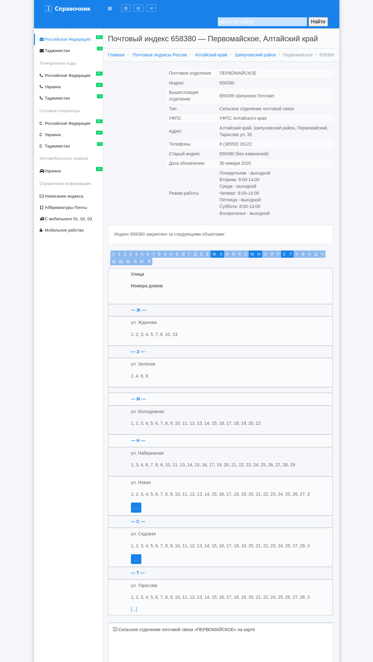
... (137, 514)
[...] (135, 615)
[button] (126, 8)
